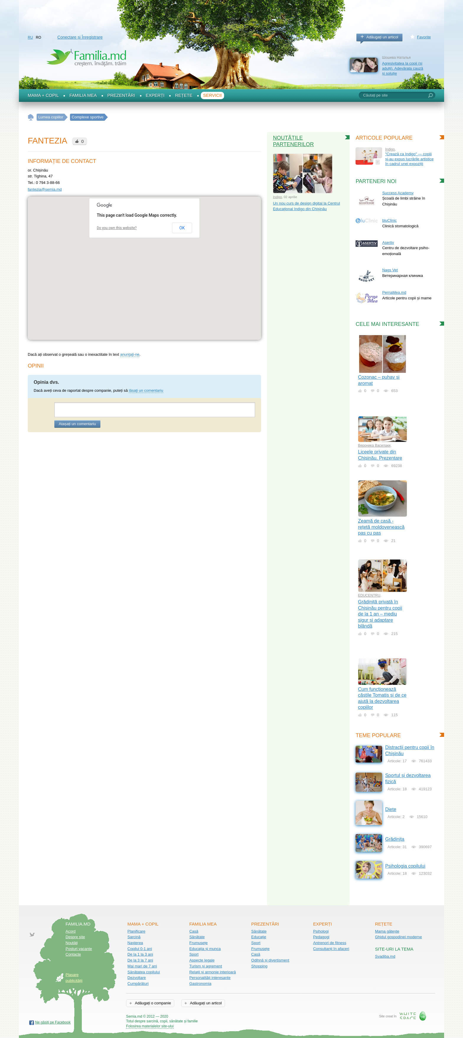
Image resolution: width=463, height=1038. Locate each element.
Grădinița (394, 839)
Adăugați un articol (382, 37)
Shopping (259, 966)
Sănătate (197, 937)
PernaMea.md (394, 292)
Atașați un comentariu (77, 424)
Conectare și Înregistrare (79, 37)
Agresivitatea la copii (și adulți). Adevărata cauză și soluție (402, 68)
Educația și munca (205, 948)
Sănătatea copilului (144, 972)
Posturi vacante (79, 948)
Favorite (424, 37)
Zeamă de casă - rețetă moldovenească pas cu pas (381, 527)
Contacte (73, 954)
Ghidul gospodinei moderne (398, 937)
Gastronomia (200, 983)
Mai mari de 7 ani (142, 966)
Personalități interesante (209, 977)
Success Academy (397, 193)
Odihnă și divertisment (270, 960)
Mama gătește (387, 931)
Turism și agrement (205, 966)
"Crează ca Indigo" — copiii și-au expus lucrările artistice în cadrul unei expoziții (409, 159)
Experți (155, 95)
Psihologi (321, 931)
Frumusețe (198, 943)
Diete (390, 809)
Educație (258, 937)
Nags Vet (390, 270)
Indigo (277, 197)
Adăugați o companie (152, 1003)
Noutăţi (72, 943)
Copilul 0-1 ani (140, 948)
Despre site (75, 937)
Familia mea (83, 95)
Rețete (184, 95)
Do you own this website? (117, 228)
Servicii (212, 95)
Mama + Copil (43, 95)
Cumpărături (138, 983)
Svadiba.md (385, 956)
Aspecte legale (201, 960)
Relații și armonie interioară (212, 972)
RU (30, 37)
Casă (193, 931)
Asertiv (388, 242)
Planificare (137, 931)
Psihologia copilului (405, 866)
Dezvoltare (137, 977)
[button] (144, 262)
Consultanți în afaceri (331, 948)
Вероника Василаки (374, 445)
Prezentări (121, 95)
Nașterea (135, 943)
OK (182, 228)
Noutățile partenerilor (293, 141)
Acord (71, 931)
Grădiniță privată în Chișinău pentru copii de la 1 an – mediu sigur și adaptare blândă (380, 614)
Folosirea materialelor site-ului (150, 1026)
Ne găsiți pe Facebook (53, 1022)
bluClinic (389, 220)
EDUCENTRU (369, 595)
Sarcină (134, 937)
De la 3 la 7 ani (140, 960)
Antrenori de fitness (329, 943)
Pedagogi (321, 937)
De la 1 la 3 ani (140, 954)
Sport (193, 954)
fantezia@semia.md (45, 189)
